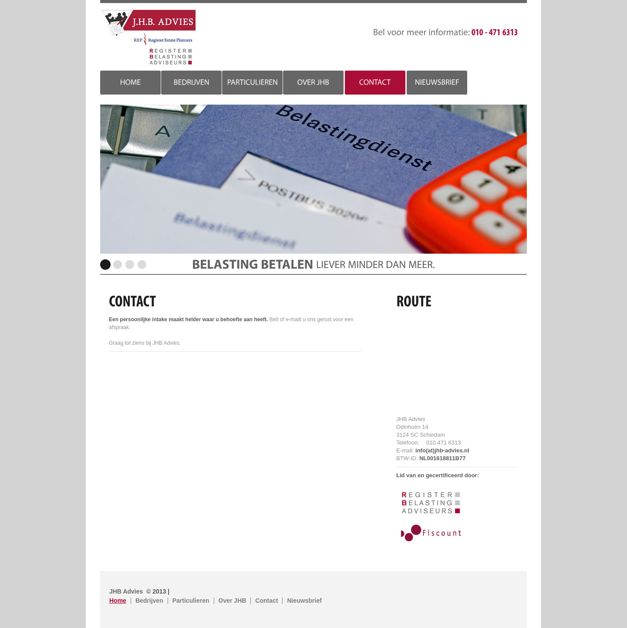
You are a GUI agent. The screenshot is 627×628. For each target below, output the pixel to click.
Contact (266, 600)
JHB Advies (149, 37)
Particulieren (190, 600)
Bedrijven (149, 600)
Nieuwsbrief (304, 600)
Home (117, 600)
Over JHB (232, 600)
